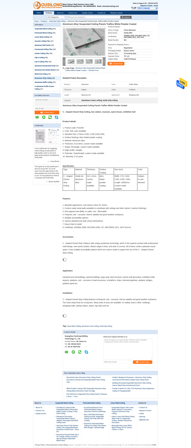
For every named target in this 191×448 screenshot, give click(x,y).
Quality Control (87, 13)
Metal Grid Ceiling (41, 74)
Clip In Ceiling (40, 58)
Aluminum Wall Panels (43, 45)
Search (127, 17)
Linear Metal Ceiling (42, 37)
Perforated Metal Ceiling (43, 33)
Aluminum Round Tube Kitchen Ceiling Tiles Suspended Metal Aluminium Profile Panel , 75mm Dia (67, 428)
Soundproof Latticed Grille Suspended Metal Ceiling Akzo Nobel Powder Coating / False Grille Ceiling (67, 410)
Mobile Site (144, 420)
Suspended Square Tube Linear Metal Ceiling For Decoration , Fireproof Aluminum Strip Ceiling (123, 410)
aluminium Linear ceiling (90, 326)
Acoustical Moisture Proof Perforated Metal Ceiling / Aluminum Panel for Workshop (95, 409)
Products (49, 13)
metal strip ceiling (105, 326)
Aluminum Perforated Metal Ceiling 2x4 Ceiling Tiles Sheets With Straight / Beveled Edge (95, 425)
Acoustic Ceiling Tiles (42, 41)
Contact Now (46, 112)
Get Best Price (93, 70)
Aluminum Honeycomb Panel (45, 66)
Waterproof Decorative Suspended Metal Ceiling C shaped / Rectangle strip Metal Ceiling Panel (67, 419)
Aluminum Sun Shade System (45, 70)
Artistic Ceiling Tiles (42, 53)
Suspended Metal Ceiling (43, 29)
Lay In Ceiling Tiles (41, 62)
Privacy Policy (40, 445)
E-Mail (141, 414)
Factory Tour (72, 13)
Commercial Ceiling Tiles (44, 49)
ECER (154, 445)
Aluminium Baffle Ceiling (43, 82)
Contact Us (101, 13)
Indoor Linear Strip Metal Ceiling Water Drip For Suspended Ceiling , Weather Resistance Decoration (123, 419)
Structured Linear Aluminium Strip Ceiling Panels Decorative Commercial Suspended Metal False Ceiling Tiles (85, 379)
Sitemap (142, 417)
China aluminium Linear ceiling (57, 445)
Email (156, 6)
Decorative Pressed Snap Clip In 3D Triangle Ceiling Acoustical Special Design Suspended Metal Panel (67, 437)
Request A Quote (146, 6)
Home (39, 13)
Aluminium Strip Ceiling (57, 21)
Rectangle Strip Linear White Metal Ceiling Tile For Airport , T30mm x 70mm (122, 427)
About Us (60, 13)
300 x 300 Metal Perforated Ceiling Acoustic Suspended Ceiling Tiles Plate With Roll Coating (94, 417)
